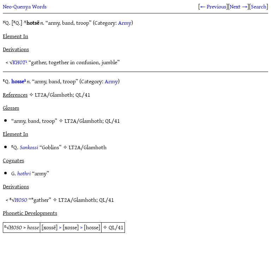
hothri (24, 173)
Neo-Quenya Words (25, 6)
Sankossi (29, 147)
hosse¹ (18, 81)
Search (258, 6)
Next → (238, 6)
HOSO (21, 200)
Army (124, 23)
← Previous (213, 6)
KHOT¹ (20, 62)
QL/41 (112, 121)
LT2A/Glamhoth (83, 121)
